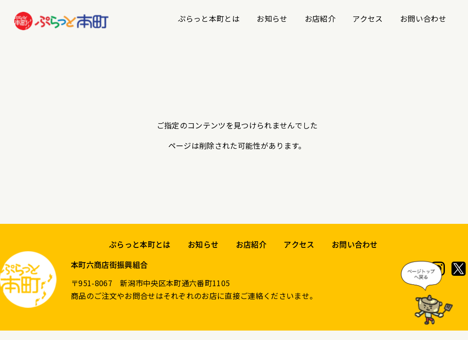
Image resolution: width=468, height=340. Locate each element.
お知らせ (272, 18)
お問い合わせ (423, 18)
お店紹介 (320, 18)
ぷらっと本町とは (209, 18)
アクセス (367, 18)
